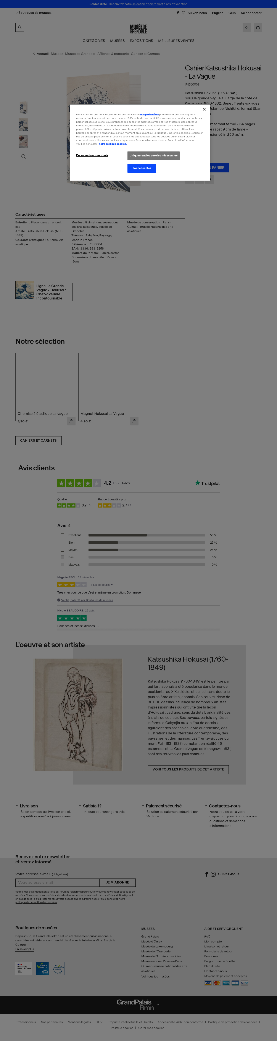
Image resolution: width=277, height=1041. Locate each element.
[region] (140, 142)
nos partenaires (149, 114)
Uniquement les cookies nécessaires (153, 155)
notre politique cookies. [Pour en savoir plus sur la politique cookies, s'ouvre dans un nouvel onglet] (113, 144)
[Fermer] (204, 109)
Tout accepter (142, 168)
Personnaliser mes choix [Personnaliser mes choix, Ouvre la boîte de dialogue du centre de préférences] (92, 155)
